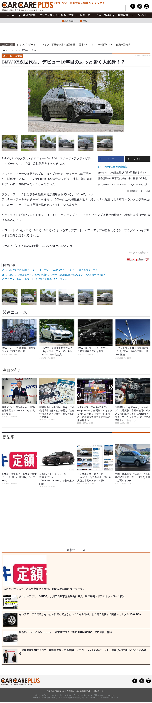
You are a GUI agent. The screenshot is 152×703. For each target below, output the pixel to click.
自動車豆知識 (123, 44)
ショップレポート (26, 44)
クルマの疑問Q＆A (102, 44)
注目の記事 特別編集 (114, 166)
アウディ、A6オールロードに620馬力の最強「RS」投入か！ (37, 279)
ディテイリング (48, 15)
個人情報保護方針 (83, 691)
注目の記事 (29, 15)
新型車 (8, 437)
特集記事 (123, 15)
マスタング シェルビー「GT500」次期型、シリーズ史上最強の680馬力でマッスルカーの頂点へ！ (56, 274)
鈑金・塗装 (67, 15)
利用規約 (70, 691)
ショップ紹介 (103, 15)
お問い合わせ (98, 691)
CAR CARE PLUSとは (55, 691)
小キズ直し (69, 21)
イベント (142, 15)
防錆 (85, 21)
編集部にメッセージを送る (138, 191)
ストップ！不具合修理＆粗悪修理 (57, 44)
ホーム (10, 15)
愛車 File (83, 44)
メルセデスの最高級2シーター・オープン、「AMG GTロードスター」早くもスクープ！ (51, 270)
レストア (85, 15)
